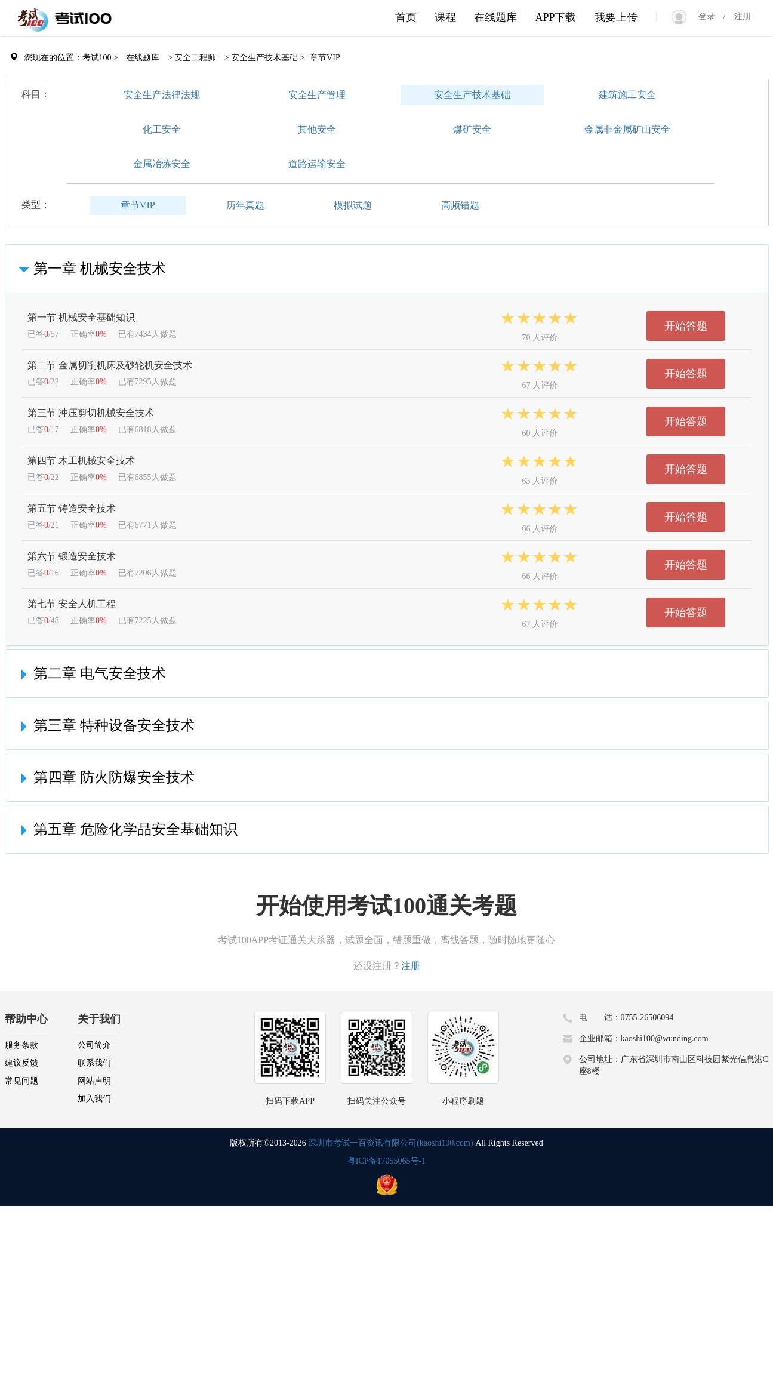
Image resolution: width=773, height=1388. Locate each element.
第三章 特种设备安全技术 (104, 725)
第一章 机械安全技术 (90, 268)
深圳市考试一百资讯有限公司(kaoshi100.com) (390, 1142)
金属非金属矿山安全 (627, 129)
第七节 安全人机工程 (71, 604)
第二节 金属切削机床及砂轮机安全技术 (109, 365)
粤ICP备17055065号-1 (386, 1160)
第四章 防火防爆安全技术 (104, 777)
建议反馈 (21, 1062)
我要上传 (616, 17)
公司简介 (94, 1045)
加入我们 (94, 1098)
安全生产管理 (317, 95)
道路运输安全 (317, 164)
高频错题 (460, 205)
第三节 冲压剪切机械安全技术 (90, 413)
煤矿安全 (472, 129)
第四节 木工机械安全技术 (81, 461)
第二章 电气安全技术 (90, 673)
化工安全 (162, 129)
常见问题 (21, 1080)
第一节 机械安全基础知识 (81, 317)
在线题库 (495, 17)
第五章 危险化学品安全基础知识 (126, 829)
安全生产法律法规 (162, 95)
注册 (738, 16)
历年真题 (245, 205)
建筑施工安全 (627, 95)
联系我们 (94, 1062)
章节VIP (138, 205)
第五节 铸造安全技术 (71, 508)
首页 (406, 17)
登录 (710, 16)
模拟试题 (353, 205)
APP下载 (555, 17)
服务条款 (21, 1045)
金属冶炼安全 (161, 164)
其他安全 (317, 129)
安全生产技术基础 (472, 95)
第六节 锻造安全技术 (71, 556)
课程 (445, 17)
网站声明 (94, 1080)
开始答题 (685, 326)
